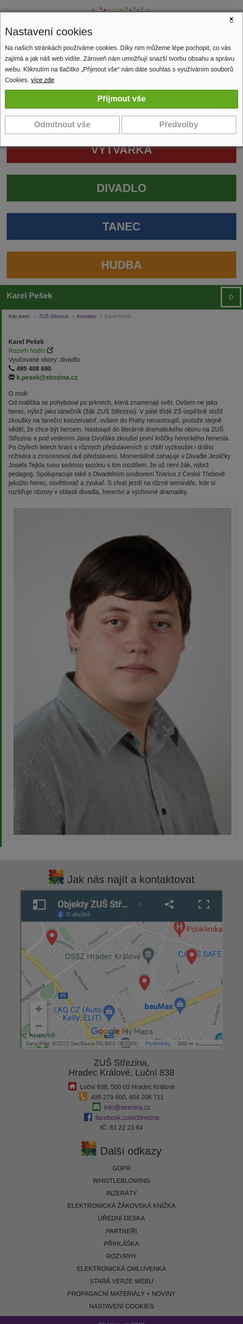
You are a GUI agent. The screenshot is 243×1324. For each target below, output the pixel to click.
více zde (42, 80)
